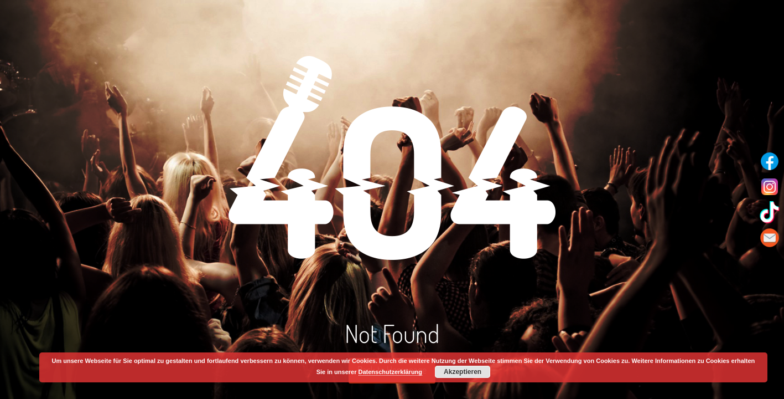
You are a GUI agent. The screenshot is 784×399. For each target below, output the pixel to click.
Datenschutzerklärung (391, 372)
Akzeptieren (462, 372)
